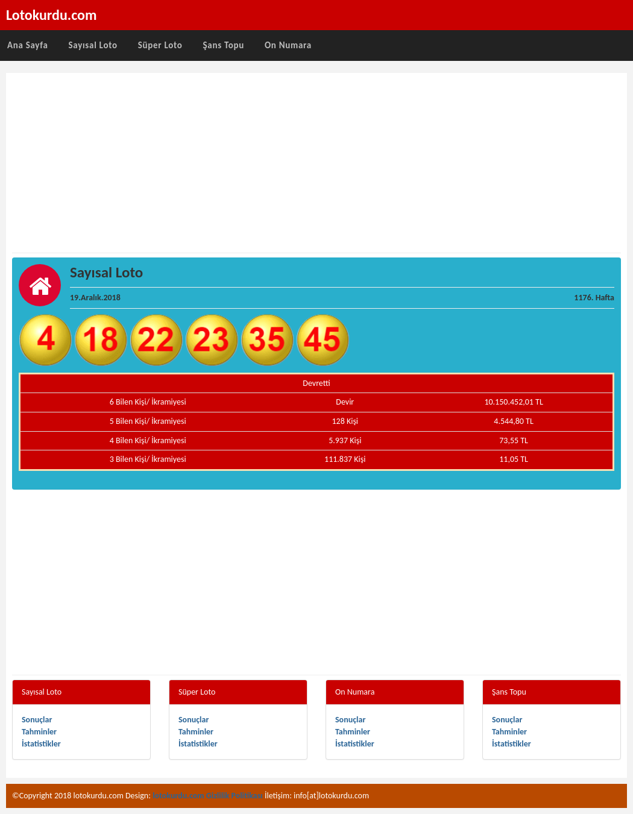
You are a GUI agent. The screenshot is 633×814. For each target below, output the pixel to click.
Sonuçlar (37, 720)
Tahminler (39, 732)
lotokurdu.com (178, 795)
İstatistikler (41, 744)
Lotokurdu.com (51, 15)
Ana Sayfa (27, 45)
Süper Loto (160, 45)
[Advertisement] (316, 163)
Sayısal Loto (93, 45)
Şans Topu (223, 45)
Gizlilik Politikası (234, 795)
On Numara (288, 45)
